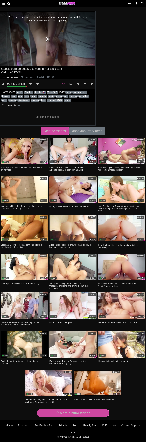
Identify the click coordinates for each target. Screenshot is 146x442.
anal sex (77, 92)
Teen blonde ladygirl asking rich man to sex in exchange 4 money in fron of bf (46, 400)
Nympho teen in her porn (61, 322)
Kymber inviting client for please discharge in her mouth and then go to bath (21, 207)
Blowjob (28, 92)
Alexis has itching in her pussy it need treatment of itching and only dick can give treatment (68, 285)
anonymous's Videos (87, 131)
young (67, 100)
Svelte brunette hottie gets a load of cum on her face (21, 362)
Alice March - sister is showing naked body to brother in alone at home (70, 246)
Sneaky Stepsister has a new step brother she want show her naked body (20, 323)
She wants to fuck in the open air (113, 361)
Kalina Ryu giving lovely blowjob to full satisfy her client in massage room (119, 168)
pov (66, 96)
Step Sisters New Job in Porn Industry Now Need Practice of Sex (118, 284)
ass (84, 92)
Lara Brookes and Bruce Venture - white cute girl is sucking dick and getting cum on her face (119, 208)
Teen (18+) (52, 92)
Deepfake (23, 425)
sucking (35, 100)
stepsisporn (23, 100)
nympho (42, 96)
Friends (63, 425)
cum (14, 96)
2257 (104, 425)
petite (51, 96)
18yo (68, 92)
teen (43, 100)
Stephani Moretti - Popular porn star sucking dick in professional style (21, 246)
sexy (4, 100)
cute (20, 96)
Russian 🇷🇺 (40, 92)
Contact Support (130, 425)
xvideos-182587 (54, 100)
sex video (83, 96)
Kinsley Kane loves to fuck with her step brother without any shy (67, 362)
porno (59, 96)
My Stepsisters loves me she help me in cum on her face (21, 168)
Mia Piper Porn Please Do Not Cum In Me (117, 322)
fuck (27, 96)
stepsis (12, 100)
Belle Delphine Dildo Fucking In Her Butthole (94, 399)
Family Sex (89, 425)
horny (33, 96)
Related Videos (55, 131)
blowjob (6, 96)
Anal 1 (19, 92)
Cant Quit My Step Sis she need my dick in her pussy (118, 246)
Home (9, 425)
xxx (73, 432)
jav (114, 425)
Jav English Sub (44, 425)
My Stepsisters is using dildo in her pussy (20, 283)
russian (73, 96)
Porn (75, 425)
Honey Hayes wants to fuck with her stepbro (69, 206)
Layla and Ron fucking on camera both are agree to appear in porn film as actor (69, 168)
